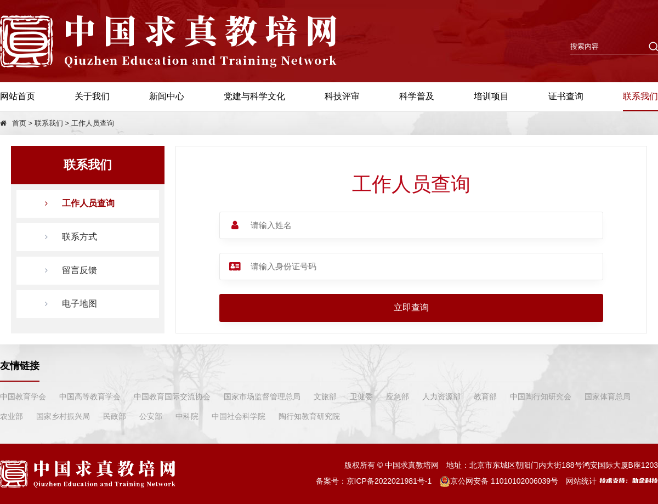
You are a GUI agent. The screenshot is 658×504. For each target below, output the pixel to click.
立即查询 (411, 307)
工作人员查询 (92, 123)
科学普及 (416, 96)
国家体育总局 (608, 396)
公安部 (150, 416)
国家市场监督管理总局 (262, 396)
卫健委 (361, 396)
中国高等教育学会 (90, 396)
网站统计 (581, 481)
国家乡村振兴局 (63, 416)
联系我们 (640, 96)
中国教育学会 (23, 396)
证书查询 (565, 96)
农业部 (11, 416)
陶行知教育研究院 (309, 416)
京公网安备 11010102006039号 (498, 481)
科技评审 (342, 96)
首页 (19, 123)
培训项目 (491, 96)
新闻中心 (166, 96)
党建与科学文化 (254, 96)
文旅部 (325, 396)
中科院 (186, 416)
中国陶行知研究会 (540, 396)
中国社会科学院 (238, 416)
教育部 (485, 396)
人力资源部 (441, 396)
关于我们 (92, 96)
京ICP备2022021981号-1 (389, 481)
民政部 (114, 416)
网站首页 (17, 96)
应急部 (397, 396)
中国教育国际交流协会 (172, 396)
